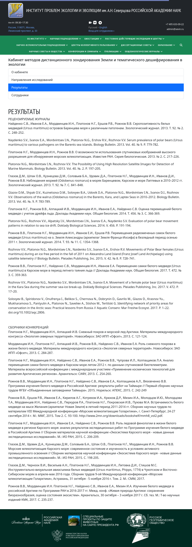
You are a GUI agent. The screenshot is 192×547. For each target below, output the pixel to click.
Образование (167, 45)
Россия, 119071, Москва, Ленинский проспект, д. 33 (22, 29)
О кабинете (19, 72)
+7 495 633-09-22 (175, 24)
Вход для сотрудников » (101, 30)
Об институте (37, 38)
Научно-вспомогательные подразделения (42, 45)
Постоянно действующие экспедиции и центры (135, 38)
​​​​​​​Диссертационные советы (138, 45)
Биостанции (93, 38)
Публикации (113, 51)
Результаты (19, 87)
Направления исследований (32, 80)
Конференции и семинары (84, 51)
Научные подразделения (66, 38)
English (103, 27)
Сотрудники (20, 95)
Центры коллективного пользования (94, 45)
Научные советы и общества (47, 51)
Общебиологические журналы (144, 51)
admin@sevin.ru (175, 29)
